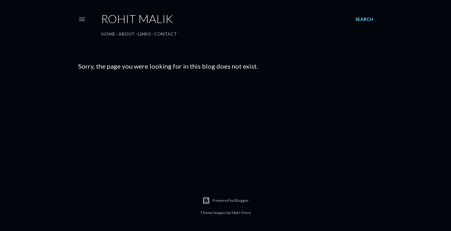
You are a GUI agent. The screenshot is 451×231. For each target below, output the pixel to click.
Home (108, 34)
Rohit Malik (137, 19)
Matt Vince (241, 212)
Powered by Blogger (225, 200)
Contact (165, 34)
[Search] (364, 19)
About (126, 34)
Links (144, 34)
